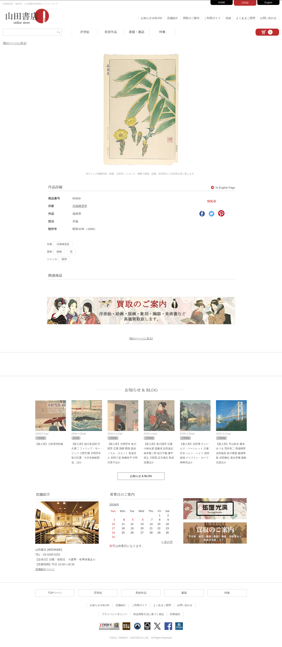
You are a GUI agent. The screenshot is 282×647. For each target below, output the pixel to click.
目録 (228, 18)
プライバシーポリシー (114, 614)
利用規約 (175, 614)
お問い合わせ (268, 18)
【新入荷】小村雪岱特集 (49, 443)
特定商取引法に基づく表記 (148, 614)
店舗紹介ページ (44, 569)
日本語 (245, 2)
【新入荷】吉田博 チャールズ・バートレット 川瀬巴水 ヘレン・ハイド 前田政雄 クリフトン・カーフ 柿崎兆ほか (194, 453)
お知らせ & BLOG (141, 390)
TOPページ (55, 592)
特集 (162, 32)
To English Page (223, 187)
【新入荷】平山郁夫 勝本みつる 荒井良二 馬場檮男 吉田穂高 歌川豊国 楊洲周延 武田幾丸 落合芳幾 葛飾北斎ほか (231, 453)
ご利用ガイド (212, 18)
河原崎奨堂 (79, 206)
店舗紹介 (172, 18)
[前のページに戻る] (14, 43)
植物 (59, 251)
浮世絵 (84, 32)
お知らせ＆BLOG (151, 18)
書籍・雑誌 (136, 32)
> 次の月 (167, 542)
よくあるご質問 (245, 18)
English (268, 2)
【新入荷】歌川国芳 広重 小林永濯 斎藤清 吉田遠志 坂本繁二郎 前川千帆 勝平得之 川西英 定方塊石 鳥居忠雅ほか (159, 453)
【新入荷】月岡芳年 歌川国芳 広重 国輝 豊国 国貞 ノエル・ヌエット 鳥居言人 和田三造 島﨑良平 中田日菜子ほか (123, 453)
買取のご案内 (191, 18)
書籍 (184, 592)
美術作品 (110, 32)
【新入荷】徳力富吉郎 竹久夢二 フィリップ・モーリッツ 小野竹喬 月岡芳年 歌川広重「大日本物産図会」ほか (86, 453)
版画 (64, 259)
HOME (221, 2)
